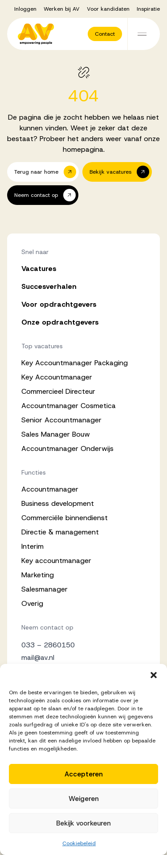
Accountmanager (49, 489)
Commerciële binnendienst (64, 517)
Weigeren (84, 798)
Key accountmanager (56, 560)
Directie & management (60, 532)
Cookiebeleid (79, 843)
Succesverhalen (49, 286)
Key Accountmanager (56, 377)
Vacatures (39, 268)
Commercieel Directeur (58, 391)
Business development (57, 503)
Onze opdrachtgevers (60, 322)
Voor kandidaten (108, 9)
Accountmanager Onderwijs (67, 448)
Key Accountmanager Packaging (74, 362)
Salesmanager (44, 589)
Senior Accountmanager (61, 420)
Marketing (37, 575)
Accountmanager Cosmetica (68, 405)
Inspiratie (148, 9)
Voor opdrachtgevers (59, 304)
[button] (153, 675)
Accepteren (84, 774)
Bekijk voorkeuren (83, 823)
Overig (32, 603)
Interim (32, 546)
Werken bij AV (62, 9)
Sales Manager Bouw (55, 434)
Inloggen (25, 9)
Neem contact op (47, 627)
